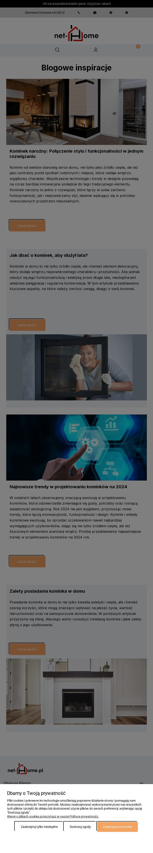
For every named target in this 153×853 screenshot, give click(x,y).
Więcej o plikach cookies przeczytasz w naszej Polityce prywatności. (53, 816)
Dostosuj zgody (80, 827)
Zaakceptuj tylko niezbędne (39, 827)
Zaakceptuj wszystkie (117, 827)
